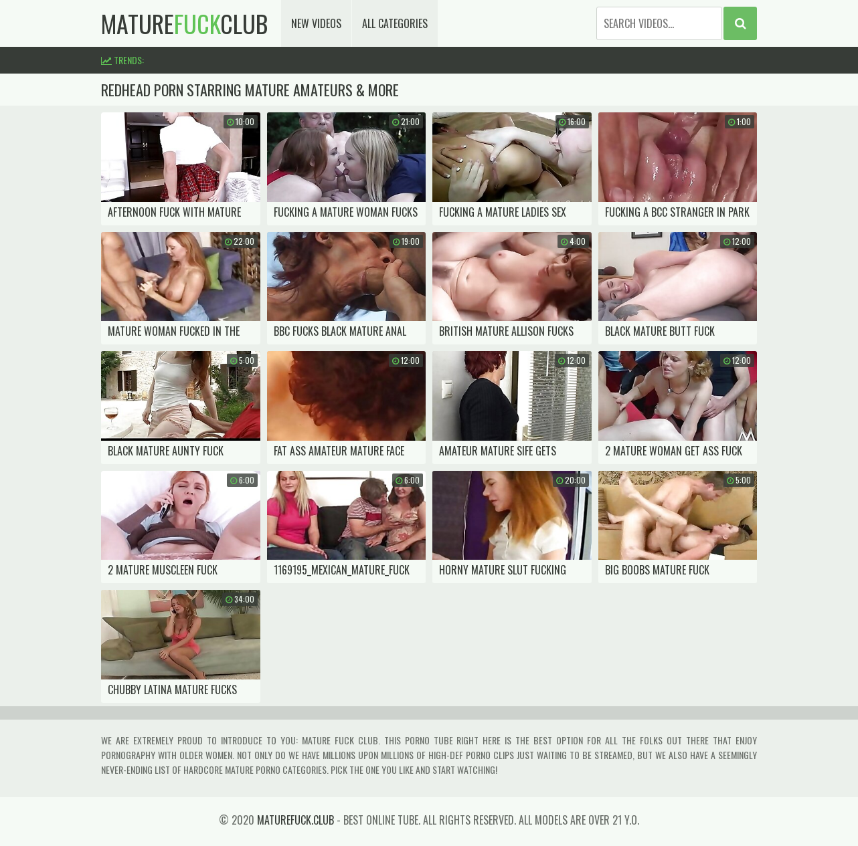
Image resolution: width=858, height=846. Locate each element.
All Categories (395, 23)
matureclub (184, 23)
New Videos (316, 23)
